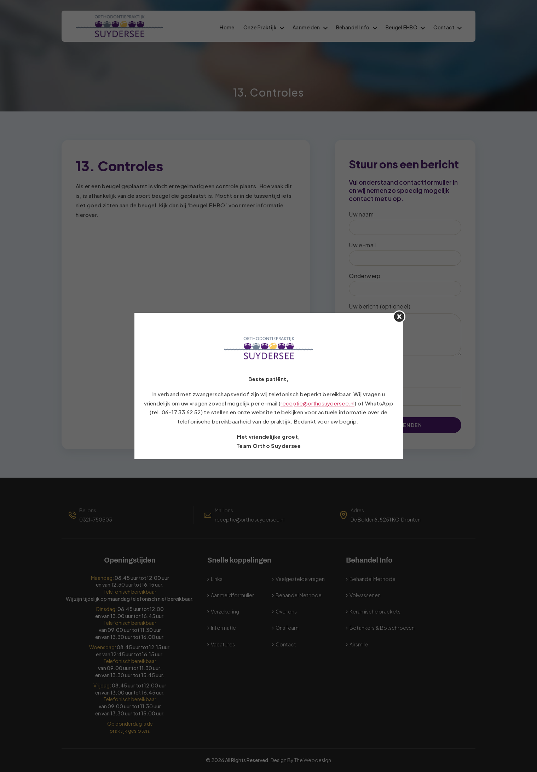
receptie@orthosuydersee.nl (317, 403)
